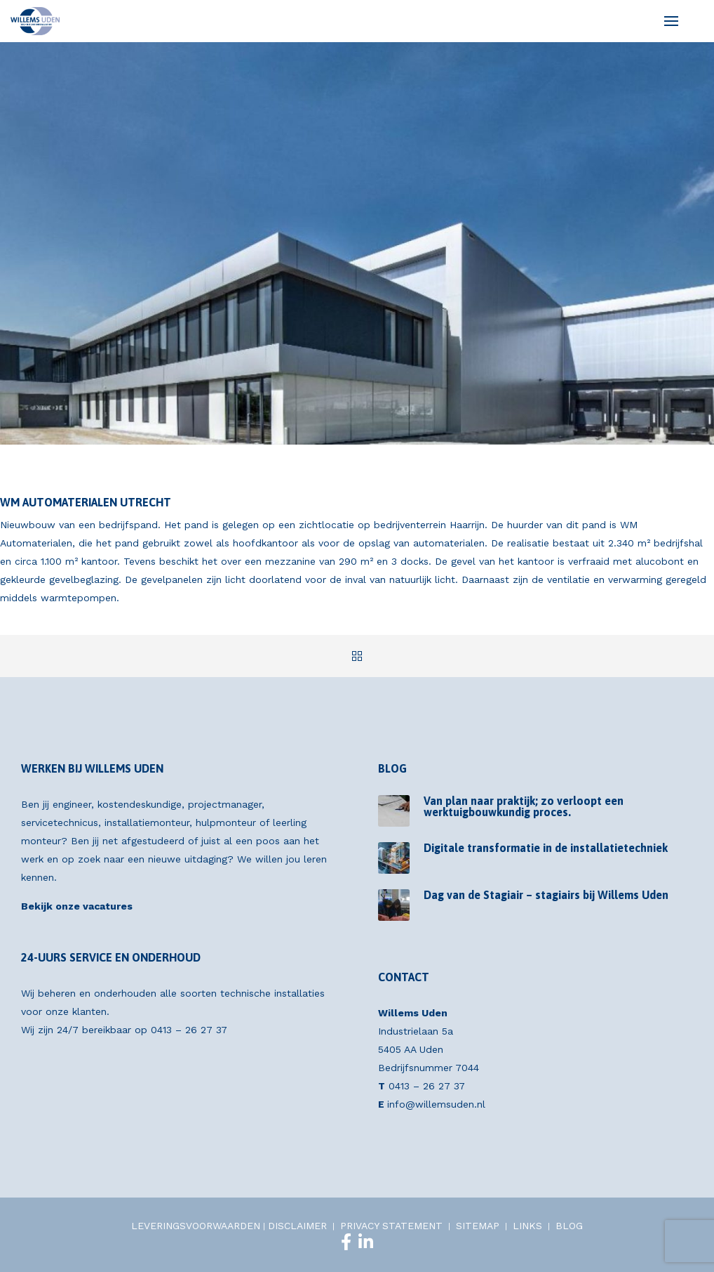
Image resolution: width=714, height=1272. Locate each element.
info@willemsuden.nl (436, 1104)
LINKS (527, 1225)
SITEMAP (477, 1225)
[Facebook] (346, 1241)
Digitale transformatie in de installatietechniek (546, 847)
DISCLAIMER (297, 1225)
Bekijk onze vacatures (77, 906)
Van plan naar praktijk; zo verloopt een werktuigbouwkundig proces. (524, 806)
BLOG (569, 1225)
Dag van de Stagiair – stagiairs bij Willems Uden (546, 895)
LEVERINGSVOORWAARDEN (195, 1225)
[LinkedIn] (365, 1241)
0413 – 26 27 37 (189, 1029)
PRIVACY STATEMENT (391, 1225)
